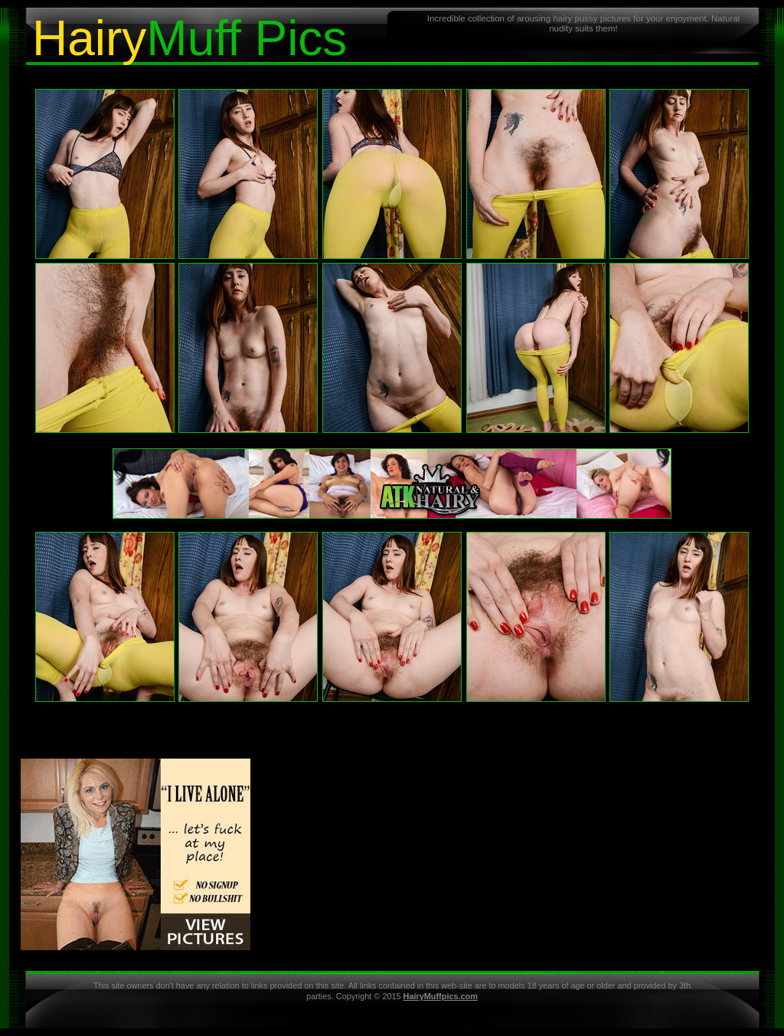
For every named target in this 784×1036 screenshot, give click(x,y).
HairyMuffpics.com (440, 996)
